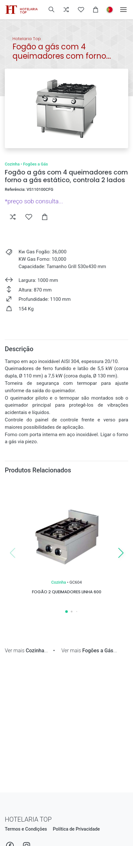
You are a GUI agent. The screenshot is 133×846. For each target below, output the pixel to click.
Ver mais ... (26, 650)
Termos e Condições (26, 829)
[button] (51, 10)
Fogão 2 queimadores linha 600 (66, 592)
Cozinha (12, 164)
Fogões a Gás (35, 164)
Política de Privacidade (76, 829)
